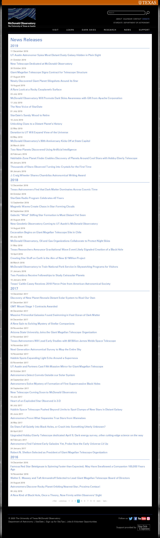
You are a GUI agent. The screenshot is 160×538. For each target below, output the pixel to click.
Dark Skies (89, 30)
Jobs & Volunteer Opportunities (82, 522)
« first (54, 501)
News (127, 30)
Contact (137, 19)
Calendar (127, 19)
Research (110, 30)
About (119, 19)
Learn (70, 30)
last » (105, 501)
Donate (146, 19)
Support (144, 30)
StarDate (118, 23)
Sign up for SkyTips (55, 522)
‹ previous (62, 501)
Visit (55, 30)
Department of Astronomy (137, 23)
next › (99, 501)
